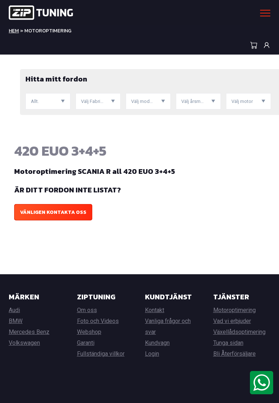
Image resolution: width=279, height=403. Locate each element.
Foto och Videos (98, 321)
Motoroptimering (234, 310)
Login (152, 353)
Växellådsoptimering (239, 331)
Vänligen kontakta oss (53, 212)
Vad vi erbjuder (232, 321)
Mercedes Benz (29, 331)
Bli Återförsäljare (234, 353)
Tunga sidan (228, 342)
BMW (16, 321)
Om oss (87, 310)
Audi (14, 310)
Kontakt (154, 310)
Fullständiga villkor (101, 353)
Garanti (85, 342)
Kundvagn (157, 342)
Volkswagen (24, 342)
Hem (14, 31)
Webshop (89, 331)
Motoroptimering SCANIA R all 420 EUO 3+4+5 (94, 171)
